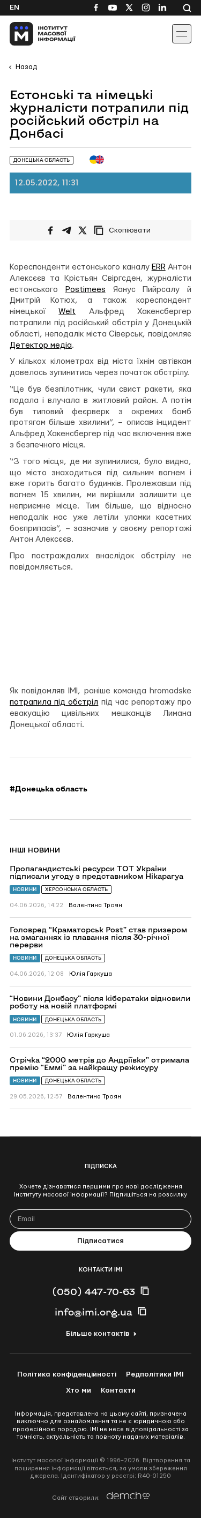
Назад (26, 67)
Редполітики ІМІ (155, 1374)
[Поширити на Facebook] (50, 230)
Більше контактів (97, 1333)
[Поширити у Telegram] (66, 230)
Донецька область (73, 958)
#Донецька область (48, 788)
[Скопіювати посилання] (125, 230)
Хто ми (78, 1390)
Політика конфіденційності (66, 1374)
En (14, 7)
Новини (25, 889)
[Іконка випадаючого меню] (181, 33)
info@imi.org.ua (93, 1312)
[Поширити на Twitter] (82, 230)
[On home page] (32, 34)
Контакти (118, 1390)
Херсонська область (76, 889)
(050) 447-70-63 (93, 1291)
